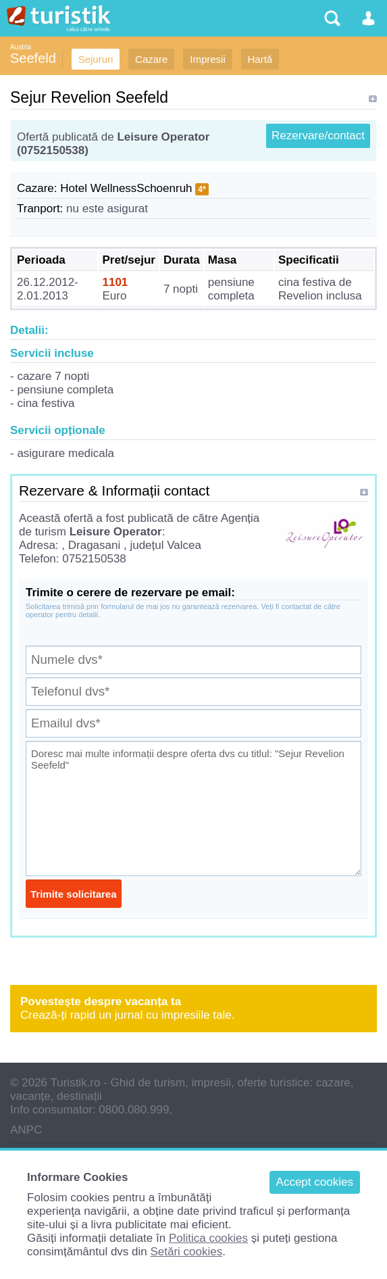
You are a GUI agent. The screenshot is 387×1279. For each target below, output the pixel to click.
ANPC (26, 1130)
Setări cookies (186, 1251)
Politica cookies (208, 1238)
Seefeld (33, 58)
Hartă (260, 59)
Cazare (151, 59)
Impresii (208, 59)
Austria (20, 47)
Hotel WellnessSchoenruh (126, 188)
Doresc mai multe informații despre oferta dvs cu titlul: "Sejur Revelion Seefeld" (193, 808)
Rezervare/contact (318, 135)
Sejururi (95, 59)
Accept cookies (314, 1182)
